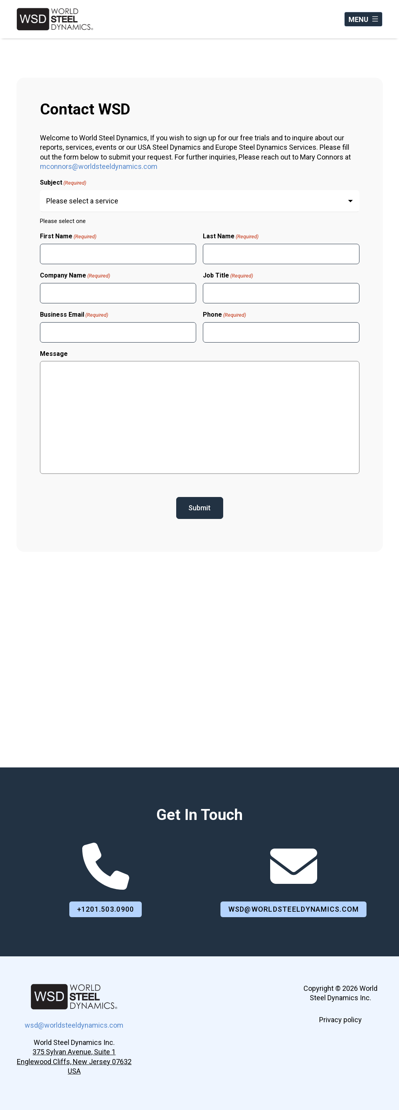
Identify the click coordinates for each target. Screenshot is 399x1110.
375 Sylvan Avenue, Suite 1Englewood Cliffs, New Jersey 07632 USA (74, 1061)
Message (54, 353)
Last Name (230, 236)
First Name (68, 236)
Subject (63, 183)
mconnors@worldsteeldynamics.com (98, 166)
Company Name (75, 275)
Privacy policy (340, 1020)
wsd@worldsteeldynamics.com (293, 909)
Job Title (228, 275)
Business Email (74, 315)
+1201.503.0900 (105, 909)
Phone (224, 315)
